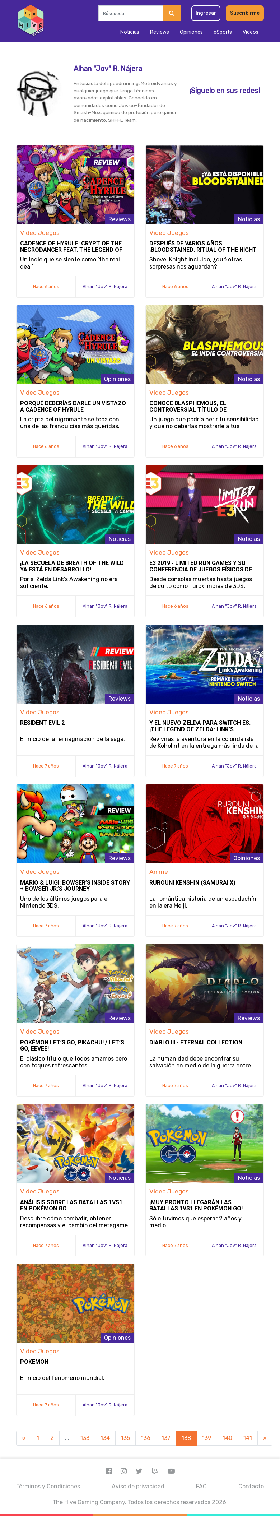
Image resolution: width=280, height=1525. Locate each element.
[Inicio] (30, 21)
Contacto (251, 1486)
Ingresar (206, 13)
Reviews (159, 32)
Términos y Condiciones (48, 1486)
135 (125, 1437)
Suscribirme (245, 13)
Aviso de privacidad (138, 1486)
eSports (223, 32)
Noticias (129, 32)
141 (247, 1437)
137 (166, 1437)
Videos (250, 32)
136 (145, 1437)
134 (105, 1437)
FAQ (201, 1486)
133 (84, 1437)
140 (227, 1437)
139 (206, 1437)
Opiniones (191, 32)
